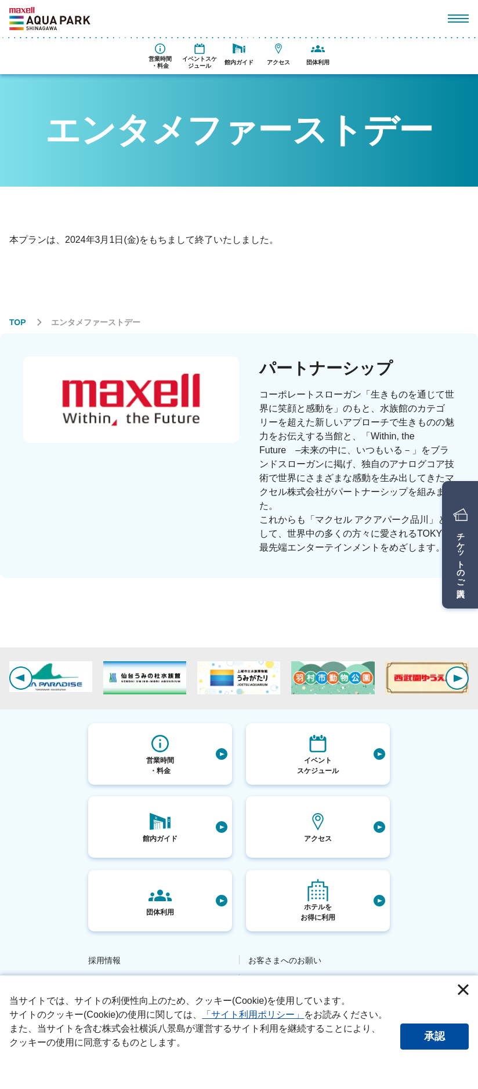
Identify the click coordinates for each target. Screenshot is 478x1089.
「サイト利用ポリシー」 (253, 1014)
